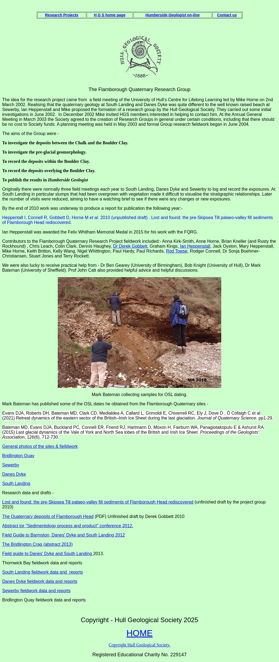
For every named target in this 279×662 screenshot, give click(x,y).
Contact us (227, 15)
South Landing (16, 483)
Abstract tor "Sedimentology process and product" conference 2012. (67, 525)
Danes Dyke (14, 474)
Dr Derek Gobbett (130, 246)
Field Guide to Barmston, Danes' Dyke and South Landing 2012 (63, 535)
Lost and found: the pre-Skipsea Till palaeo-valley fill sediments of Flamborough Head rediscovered (97, 502)
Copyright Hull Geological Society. (139, 645)
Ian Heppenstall (195, 246)
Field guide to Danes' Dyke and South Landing (47, 553)
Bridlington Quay (18, 455)
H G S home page (110, 15)
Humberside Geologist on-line (172, 15)
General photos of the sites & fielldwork (40, 446)
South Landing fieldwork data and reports (42, 572)
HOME (139, 633)
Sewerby (10, 465)
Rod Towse (176, 251)
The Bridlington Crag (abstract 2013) (37, 544)
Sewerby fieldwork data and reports (36, 590)
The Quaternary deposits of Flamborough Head (47, 516)
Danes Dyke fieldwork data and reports (39, 581)
